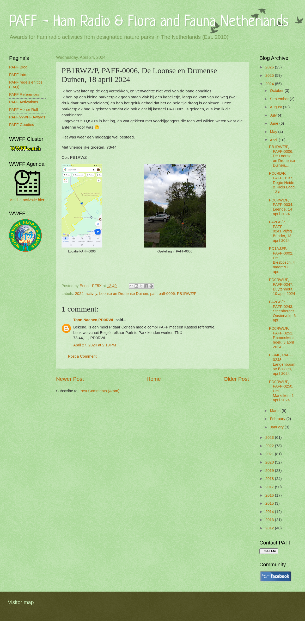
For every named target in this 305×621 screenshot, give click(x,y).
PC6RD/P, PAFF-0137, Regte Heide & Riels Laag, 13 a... (282, 182)
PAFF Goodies (21, 125)
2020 (270, 462)
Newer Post (70, 379)
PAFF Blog (18, 67)
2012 (270, 528)
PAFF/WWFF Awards (27, 117)
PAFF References (24, 94)
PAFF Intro (18, 75)
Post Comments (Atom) (99, 391)
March (276, 411)
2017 (270, 487)
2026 (270, 67)
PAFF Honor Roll (23, 109)
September (280, 99)
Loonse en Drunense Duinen (123, 294)
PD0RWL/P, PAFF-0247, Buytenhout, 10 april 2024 (282, 287)
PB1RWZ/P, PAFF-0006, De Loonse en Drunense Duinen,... (282, 156)
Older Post (236, 379)
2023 (270, 437)
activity (91, 294)
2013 (270, 520)
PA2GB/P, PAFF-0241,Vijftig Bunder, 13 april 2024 (280, 231)
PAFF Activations (23, 102)
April (274, 140)
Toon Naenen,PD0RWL (93, 320)
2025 (270, 75)
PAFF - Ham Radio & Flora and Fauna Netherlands (149, 22)
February (278, 419)
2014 (270, 512)
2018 (270, 479)
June (274, 123)
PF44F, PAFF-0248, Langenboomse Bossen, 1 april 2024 (282, 364)
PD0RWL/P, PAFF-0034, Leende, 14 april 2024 (281, 207)
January (277, 427)
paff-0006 (167, 294)
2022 (270, 446)
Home (154, 379)
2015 (270, 503)
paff (153, 294)
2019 (270, 470)
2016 (270, 495)
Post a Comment (82, 356)
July (274, 115)
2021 (270, 454)
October (277, 90)
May (274, 132)
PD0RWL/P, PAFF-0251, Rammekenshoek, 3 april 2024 (282, 337)
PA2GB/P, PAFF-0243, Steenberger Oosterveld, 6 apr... (282, 311)
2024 (79, 294)
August (276, 107)
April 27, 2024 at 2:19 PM (94, 345)
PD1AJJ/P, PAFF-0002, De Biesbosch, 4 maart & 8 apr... (282, 260)
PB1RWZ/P (187, 294)
